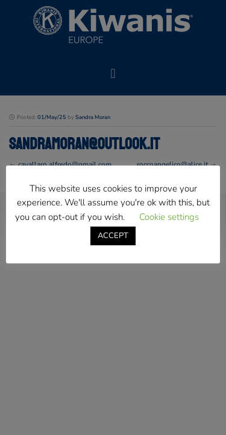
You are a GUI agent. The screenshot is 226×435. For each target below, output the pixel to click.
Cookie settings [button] (169, 217)
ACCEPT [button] (113, 235)
